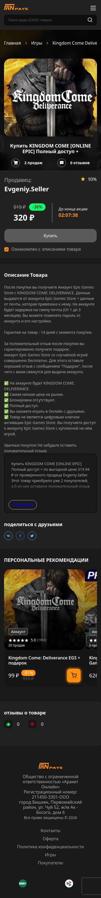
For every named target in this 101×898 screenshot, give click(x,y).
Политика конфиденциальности (50, 847)
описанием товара (61, 249)
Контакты (50, 831)
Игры (36, 43)
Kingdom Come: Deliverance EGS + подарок (44, 660)
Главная (12, 43)
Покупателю (50, 863)
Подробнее (22, 504)
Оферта (50, 839)
